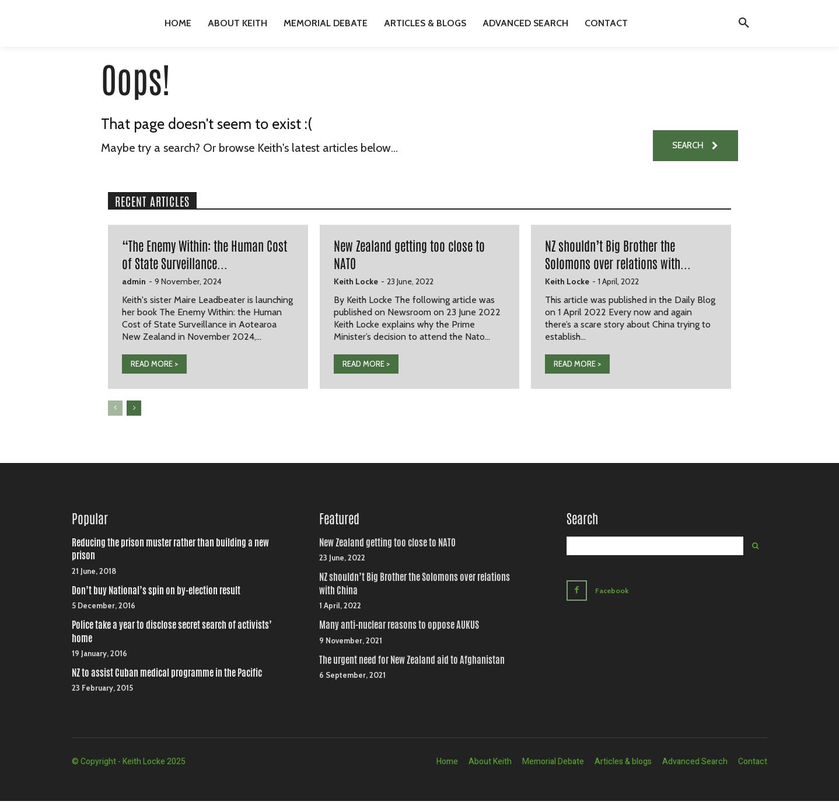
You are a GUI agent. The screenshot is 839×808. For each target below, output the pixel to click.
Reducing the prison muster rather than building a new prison (170, 557)
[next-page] (134, 416)
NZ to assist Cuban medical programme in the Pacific (167, 680)
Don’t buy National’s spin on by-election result (156, 597)
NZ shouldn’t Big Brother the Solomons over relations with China (414, 591)
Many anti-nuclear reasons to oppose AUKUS (399, 632)
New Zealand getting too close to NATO (387, 550)
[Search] (755, 553)
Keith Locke (356, 289)
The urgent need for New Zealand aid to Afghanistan (412, 667)
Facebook (613, 596)
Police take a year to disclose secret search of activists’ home (172, 639)
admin (134, 289)
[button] (744, 23)
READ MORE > (154, 372)
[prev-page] (115, 416)
